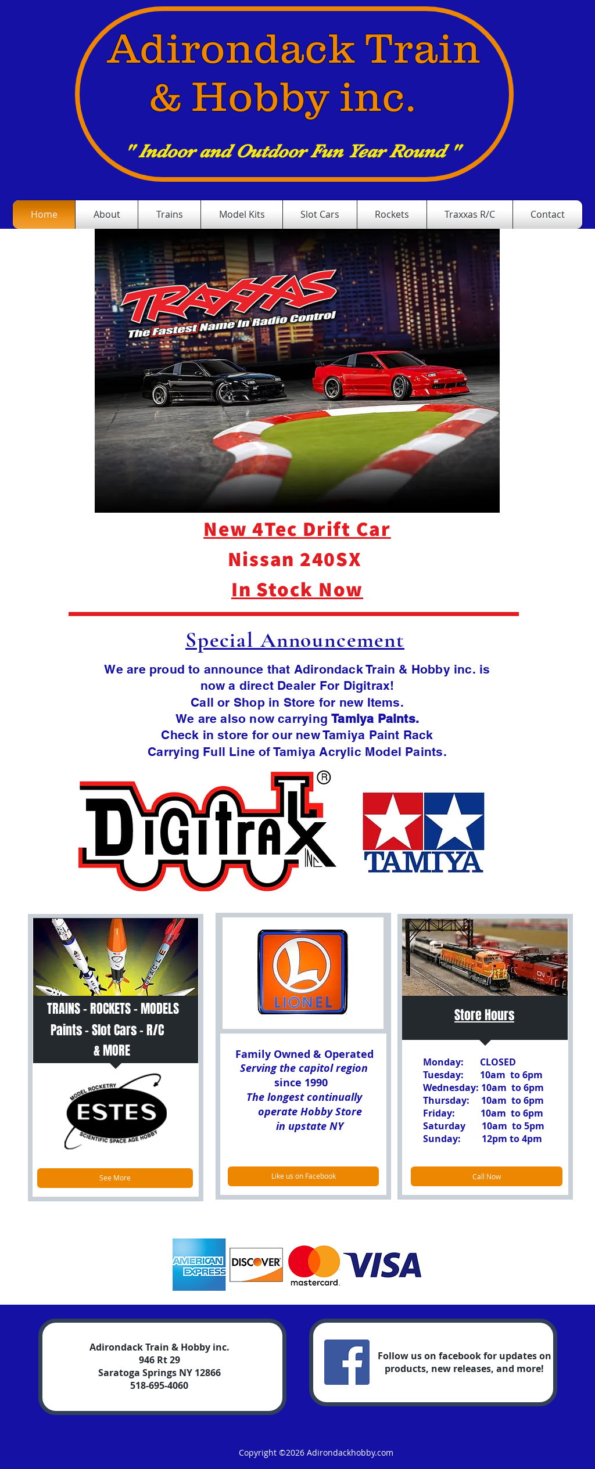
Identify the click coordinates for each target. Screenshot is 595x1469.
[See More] (115, 1178)
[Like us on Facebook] (303, 1176)
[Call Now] (486, 1176)
